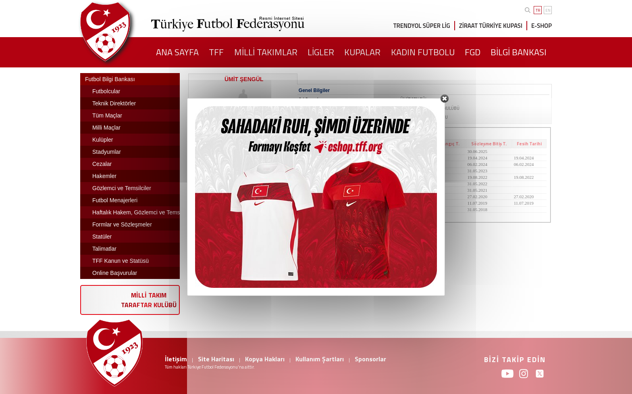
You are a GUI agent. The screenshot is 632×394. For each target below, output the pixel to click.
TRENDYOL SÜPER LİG (421, 25)
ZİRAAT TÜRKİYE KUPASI (490, 25)
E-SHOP (541, 25)
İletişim (176, 359)
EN (548, 10)
